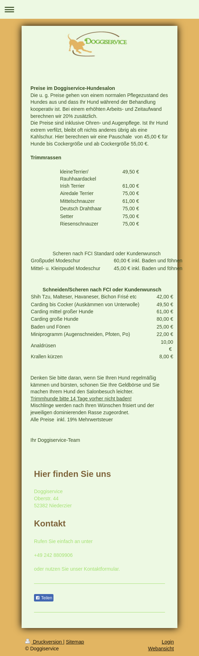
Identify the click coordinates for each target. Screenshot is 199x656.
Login (168, 642)
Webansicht (161, 648)
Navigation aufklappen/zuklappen (99, 9)
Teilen (43, 597)
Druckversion (44, 642)
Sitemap (75, 642)
